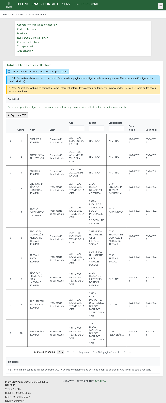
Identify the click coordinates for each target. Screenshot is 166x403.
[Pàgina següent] (124, 351)
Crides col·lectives (26, 29)
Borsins (21, 33)
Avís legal (101, 381)
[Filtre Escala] (96, 128)
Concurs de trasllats (28, 42)
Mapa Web (68, 381)
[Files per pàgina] (60, 352)
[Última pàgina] (130, 351)
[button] (10, 141)
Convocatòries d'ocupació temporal (36, 24)
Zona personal (25, 46)
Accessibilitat (85, 381)
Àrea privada (24, 50)
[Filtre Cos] (76, 128)
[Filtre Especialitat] (116, 128)
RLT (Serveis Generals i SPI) (31, 37)
